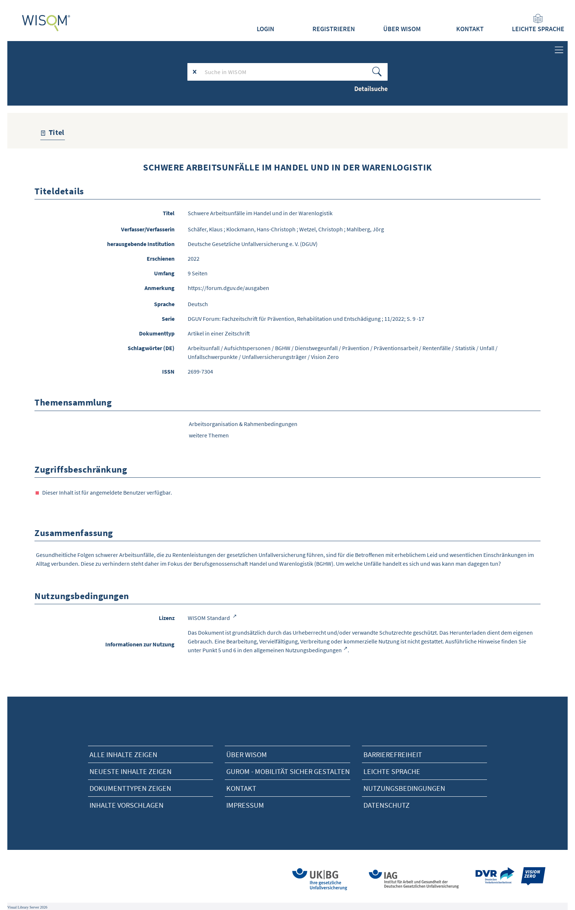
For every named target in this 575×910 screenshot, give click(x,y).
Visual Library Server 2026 (27, 907)
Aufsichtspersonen (247, 348)
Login (265, 29)
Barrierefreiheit (392, 754)
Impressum (245, 805)
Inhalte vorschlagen (126, 805)
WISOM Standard (209, 617)
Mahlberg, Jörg (365, 229)
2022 (193, 258)
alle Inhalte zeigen (123, 754)
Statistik (465, 348)
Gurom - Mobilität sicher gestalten (288, 771)
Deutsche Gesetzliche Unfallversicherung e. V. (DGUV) (253, 243)
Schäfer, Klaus (205, 229)
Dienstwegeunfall (316, 348)
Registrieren (333, 29)
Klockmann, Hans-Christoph (261, 229)
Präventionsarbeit (396, 348)
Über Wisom (246, 754)
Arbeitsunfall (204, 348)
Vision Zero (325, 356)
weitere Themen (209, 435)
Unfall (487, 348)
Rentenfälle (436, 348)
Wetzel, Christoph (321, 229)
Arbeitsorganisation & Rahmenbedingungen (243, 424)
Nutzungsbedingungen (404, 788)
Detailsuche (371, 88)
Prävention (355, 348)
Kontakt (470, 29)
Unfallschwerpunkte (213, 356)
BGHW (282, 348)
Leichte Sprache (538, 23)
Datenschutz (386, 805)
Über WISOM (402, 29)
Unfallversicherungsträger (274, 356)
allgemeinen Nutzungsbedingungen (298, 650)
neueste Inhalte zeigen (130, 771)
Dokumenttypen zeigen (130, 788)
